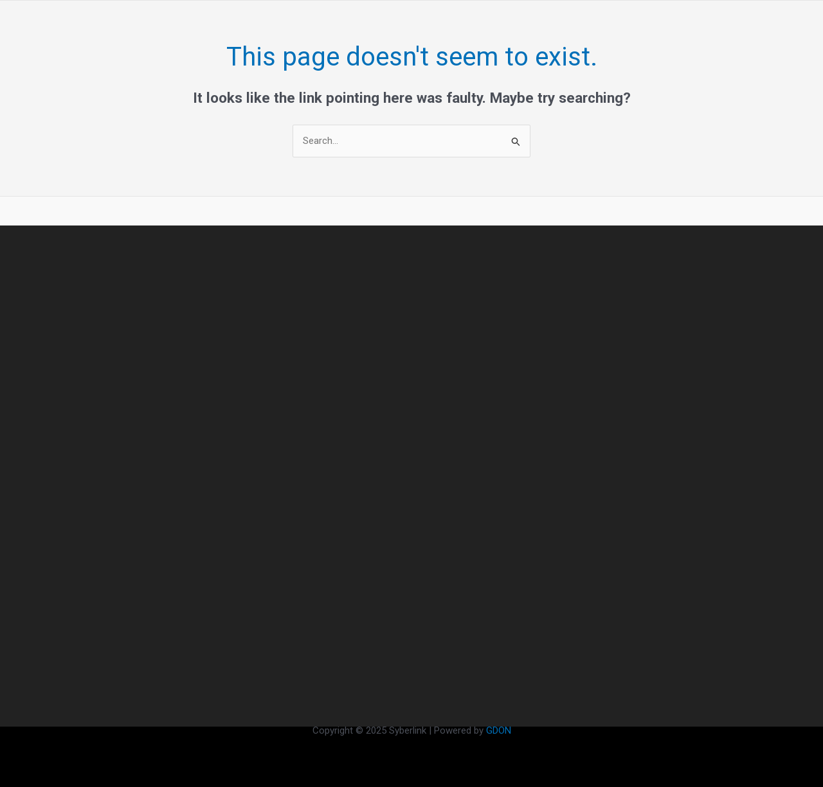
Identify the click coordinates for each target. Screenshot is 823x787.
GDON (498, 730)
